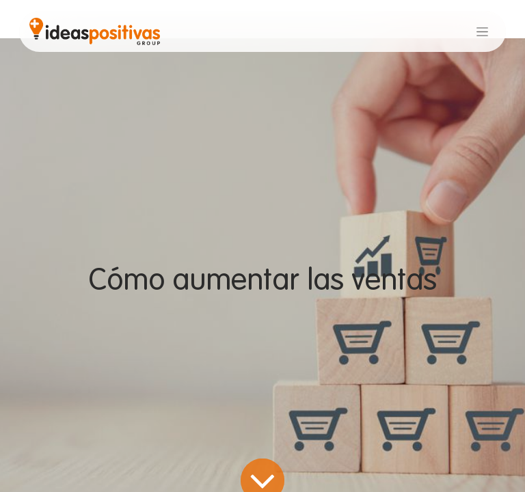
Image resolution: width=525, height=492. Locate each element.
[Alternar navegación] (482, 31)
